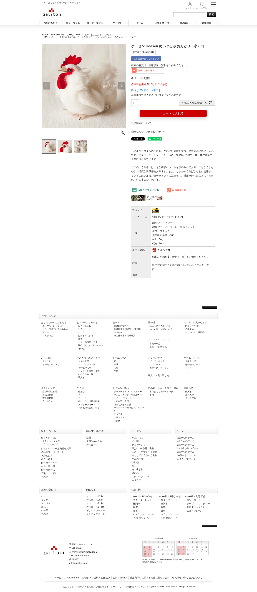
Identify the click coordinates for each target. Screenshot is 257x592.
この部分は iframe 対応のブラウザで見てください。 (177, 553)
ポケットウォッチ (95, 510)
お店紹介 (86, 577)
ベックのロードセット (159, 340)
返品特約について (141, 123)
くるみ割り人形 (121, 401)
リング (44, 500)
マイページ (190, 8)
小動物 (135, 462)
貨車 (135, 510)
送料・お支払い (102, 577)
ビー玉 (44, 510)
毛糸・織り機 (48, 466)
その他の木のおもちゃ (89, 408)
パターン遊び (155, 357)
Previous (46, 86)
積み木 (115, 322)
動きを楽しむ (84, 326)
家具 (116, 364)
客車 (135, 507)
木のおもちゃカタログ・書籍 (163, 388)
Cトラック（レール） (144, 514)
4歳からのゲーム (186, 441)
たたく (81, 332)
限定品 (135, 473)
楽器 (88, 437)
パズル (188, 367)
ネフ (80, 395)
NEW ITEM (137, 437)
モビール (82, 398)
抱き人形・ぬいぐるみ (88, 357)
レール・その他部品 (195, 332)
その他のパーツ (141, 518)
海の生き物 (137, 469)
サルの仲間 (137, 459)
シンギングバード (95, 514)
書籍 (152, 395)
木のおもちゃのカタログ (161, 391)
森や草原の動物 (49, 391)
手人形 (81, 377)
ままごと (46, 361)
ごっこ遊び (47, 357)
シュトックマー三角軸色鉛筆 (56, 448)
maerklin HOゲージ (142, 496)
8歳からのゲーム (186, 451)
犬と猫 (135, 441)
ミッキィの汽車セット (195, 322)
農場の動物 (47, 395)
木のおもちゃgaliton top (66, 577)
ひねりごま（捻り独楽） (90, 401)
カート (201, 8)
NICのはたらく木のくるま (90, 345)
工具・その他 (194, 510)
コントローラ (194, 500)
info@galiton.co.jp (78, 563)
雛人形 (188, 391)
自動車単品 (155, 343)
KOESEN (55, 34)
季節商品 (188, 388)
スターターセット (142, 500)
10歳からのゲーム (186, 455)
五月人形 (189, 395)
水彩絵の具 (47, 455)
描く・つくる (73, 23)
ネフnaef (118, 332)
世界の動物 (47, 398)
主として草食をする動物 (144, 451)
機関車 (136, 503)
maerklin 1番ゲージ (170, 496)
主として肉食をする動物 (144, 455)
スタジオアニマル (141, 476)
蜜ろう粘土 (47, 459)
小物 (116, 371)
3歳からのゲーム (186, 437)
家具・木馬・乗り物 (158, 375)
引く (80, 329)
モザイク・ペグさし (159, 367)
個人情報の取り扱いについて (187, 577)
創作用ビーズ (48, 469)
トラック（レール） (171, 514)
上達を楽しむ (162, 23)
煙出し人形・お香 (122, 404)
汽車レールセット (193, 326)
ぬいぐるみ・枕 (85, 374)
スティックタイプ (51, 441)
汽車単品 (189, 329)
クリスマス (119, 417)
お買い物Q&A (120, 577)
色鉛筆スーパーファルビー (55, 452)
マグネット (155, 364)
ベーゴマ (45, 503)
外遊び (81, 391)
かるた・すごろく (186, 459)
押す (80, 339)
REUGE (184, 23)
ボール (45, 332)
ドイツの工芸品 (120, 388)
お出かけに (47, 335)
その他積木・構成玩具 (124, 335)
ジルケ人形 (83, 361)
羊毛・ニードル (49, 473)
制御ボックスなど (196, 507)
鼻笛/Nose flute (94, 441)
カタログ (136, 480)
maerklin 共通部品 (195, 496)
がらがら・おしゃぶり (53, 326)
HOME (45, 34)
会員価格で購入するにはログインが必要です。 (157, 95)
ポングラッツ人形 (86, 364)
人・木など (47, 401)
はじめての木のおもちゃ (54, 322)
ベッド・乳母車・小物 (89, 371)
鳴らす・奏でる (95, 23)
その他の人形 (84, 367)
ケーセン (117, 23)
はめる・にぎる (85, 335)
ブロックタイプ (49, 444)
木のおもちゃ (50, 23)
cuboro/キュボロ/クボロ (161, 329)
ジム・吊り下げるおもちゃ (55, 329)
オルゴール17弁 (94, 496)
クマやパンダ (139, 444)
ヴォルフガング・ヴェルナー (128, 395)
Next (121, 86)
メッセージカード (86, 404)
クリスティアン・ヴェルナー (128, 391)
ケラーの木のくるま (87, 342)
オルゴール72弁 (94, 503)
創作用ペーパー (49, 462)
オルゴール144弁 (95, 507)
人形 (116, 367)
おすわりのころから (87, 322)
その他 (81, 348)
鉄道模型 (206, 23)
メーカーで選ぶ (58, 37)
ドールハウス (119, 357)
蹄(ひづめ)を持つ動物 (143, 448)
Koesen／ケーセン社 (78, 37)
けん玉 (44, 507)
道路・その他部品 (158, 347)
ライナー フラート (123, 398)
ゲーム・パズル (192, 357)
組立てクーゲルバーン (160, 326)
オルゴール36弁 (94, 500)
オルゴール (92, 444)
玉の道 (151, 322)
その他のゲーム (192, 364)
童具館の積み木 (121, 326)
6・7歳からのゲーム (187, 448)
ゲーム (139, 23)
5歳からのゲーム (186, 444)
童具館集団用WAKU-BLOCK (127, 329)
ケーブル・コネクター (198, 503)
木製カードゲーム (193, 361)
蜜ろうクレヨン (49, 437)
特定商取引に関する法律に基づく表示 (149, 577)
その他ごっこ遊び (51, 364)
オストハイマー (49, 388)
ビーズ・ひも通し (158, 361)
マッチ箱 (118, 414)
